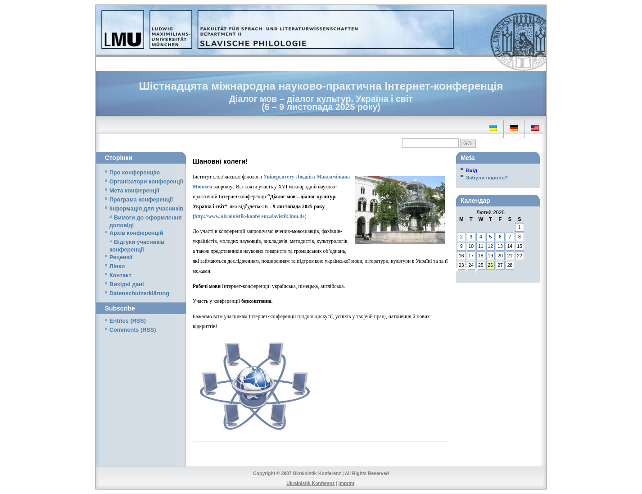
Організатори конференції (146, 181)
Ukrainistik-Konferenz (310, 483)
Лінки (117, 266)
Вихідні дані (126, 284)
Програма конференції (141, 200)
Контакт (120, 275)
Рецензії (120, 257)
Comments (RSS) (132, 330)
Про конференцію (134, 172)
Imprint (346, 483)
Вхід (471, 170)
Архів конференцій (136, 233)
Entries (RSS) (127, 321)
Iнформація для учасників (146, 209)
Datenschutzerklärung (139, 293)
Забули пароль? (487, 177)
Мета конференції (134, 191)
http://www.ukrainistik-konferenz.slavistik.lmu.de (249, 216)
